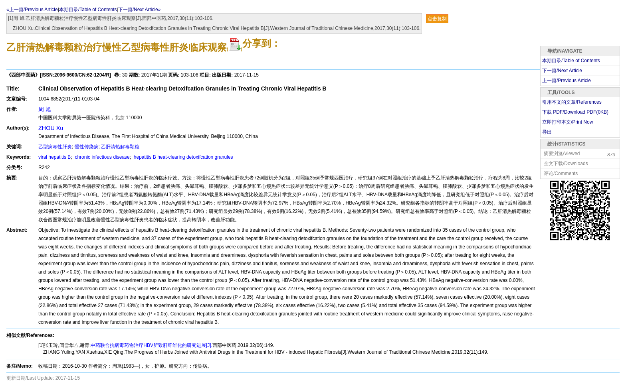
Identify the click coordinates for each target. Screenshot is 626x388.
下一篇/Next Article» (139, 9)
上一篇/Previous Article (566, 80)
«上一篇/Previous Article (32, 9)
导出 (547, 132)
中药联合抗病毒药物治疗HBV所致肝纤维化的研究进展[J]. (151, 345)
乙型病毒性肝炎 (55, 147)
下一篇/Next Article (562, 70)
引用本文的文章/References (572, 102)
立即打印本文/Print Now (567, 122)
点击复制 (437, 19)
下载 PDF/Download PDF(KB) (575, 112)
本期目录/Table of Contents (88, 9)
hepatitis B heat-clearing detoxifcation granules (182, 157)
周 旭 (44, 109)
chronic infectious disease (101, 157)
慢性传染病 (87, 147)
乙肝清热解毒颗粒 (120, 147)
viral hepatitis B (54, 157)
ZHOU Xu (50, 128)
